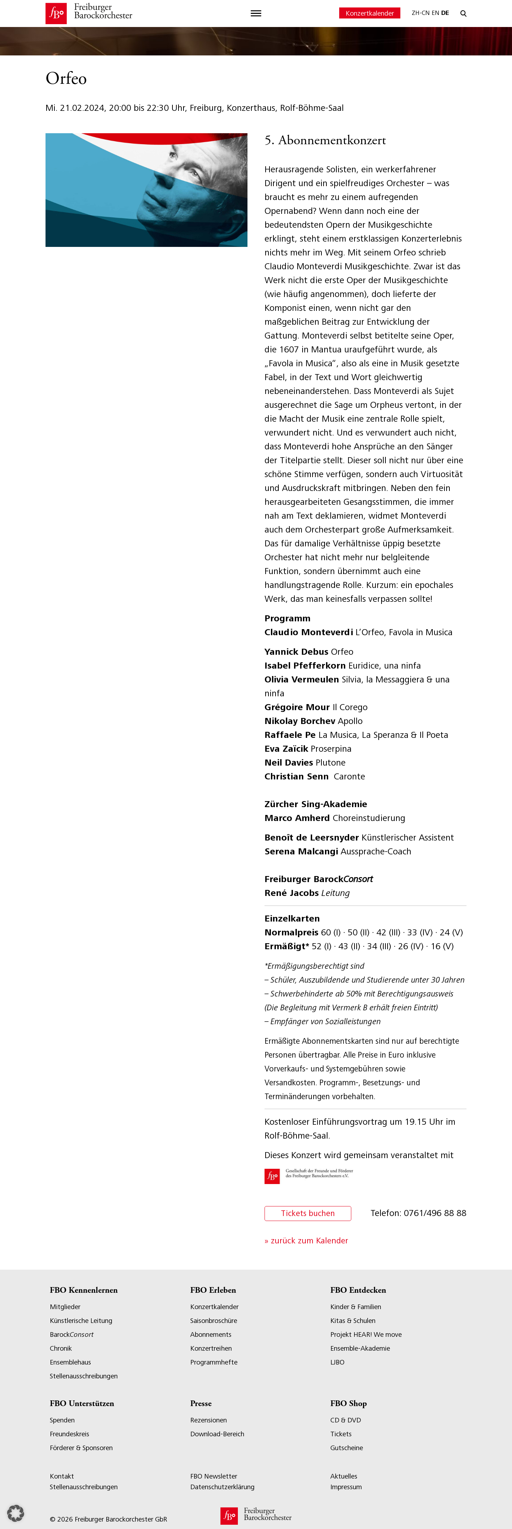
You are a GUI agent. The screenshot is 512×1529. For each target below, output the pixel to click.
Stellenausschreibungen (84, 1376)
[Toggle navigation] (256, 13)
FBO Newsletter (213, 1476)
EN (435, 12)
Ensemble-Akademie (360, 1348)
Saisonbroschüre (213, 1321)
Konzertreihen (211, 1348)
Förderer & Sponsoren (81, 1448)
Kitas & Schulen (352, 1321)
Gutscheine (346, 1448)
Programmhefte (214, 1362)
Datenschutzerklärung (222, 1487)
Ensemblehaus (70, 1362)
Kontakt (62, 1476)
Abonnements (210, 1334)
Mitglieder (65, 1307)
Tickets (341, 1434)
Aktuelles (343, 1476)
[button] (15, 1513)
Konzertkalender (370, 13)
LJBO (337, 1362)
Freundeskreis (69, 1434)
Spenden (62, 1420)
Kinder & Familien (355, 1307)
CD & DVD (345, 1420)
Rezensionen (208, 1420)
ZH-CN (421, 12)
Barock (72, 1334)
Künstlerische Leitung (81, 1321)
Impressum (346, 1487)
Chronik (61, 1348)
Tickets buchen (309, 1214)
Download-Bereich (217, 1434)
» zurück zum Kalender (306, 1241)
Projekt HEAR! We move (366, 1334)
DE (445, 12)
